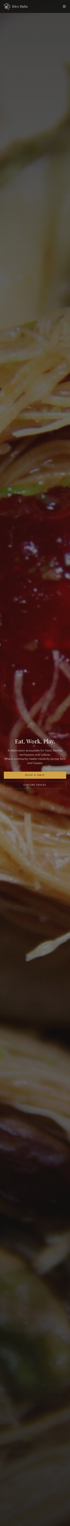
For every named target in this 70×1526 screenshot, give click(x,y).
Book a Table (35, 775)
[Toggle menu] (64, 6)
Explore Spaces (35, 785)
